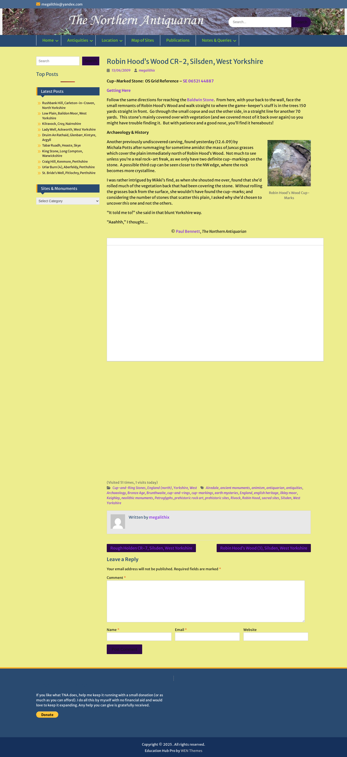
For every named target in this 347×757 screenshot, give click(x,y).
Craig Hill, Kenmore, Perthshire (65, 162)
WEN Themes (191, 751)
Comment (116, 578)
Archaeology (116, 493)
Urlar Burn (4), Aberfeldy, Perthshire (68, 167)
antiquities (294, 488)
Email (181, 630)
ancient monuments (235, 488)
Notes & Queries (217, 40)
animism (258, 488)
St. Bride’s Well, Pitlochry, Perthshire (68, 173)
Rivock (235, 498)
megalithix (147, 70)
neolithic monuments (137, 498)
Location (110, 40)
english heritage (266, 493)
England (246, 493)
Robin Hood (251, 498)
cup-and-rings (178, 493)
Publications (178, 40)
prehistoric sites (217, 498)
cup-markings (202, 493)
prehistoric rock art (188, 498)
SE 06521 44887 (198, 81)
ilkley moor (288, 493)
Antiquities (77, 40)
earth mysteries (226, 493)
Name (113, 630)
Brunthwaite (156, 493)
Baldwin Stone (200, 99)
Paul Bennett (188, 231)
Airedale (212, 488)
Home (48, 40)
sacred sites (270, 498)
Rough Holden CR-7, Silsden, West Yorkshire (151, 548)
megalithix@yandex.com (62, 4)
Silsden (286, 498)
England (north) (159, 488)
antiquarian (275, 488)
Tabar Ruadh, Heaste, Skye (61, 145)
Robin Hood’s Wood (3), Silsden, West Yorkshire (263, 548)
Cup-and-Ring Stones (129, 488)
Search (91, 61)
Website (250, 630)
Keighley (113, 498)
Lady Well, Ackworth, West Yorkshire (69, 129)
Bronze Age (136, 493)
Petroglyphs (164, 498)
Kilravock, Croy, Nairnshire (61, 124)
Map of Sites (142, 40)
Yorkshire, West (185, 488)
